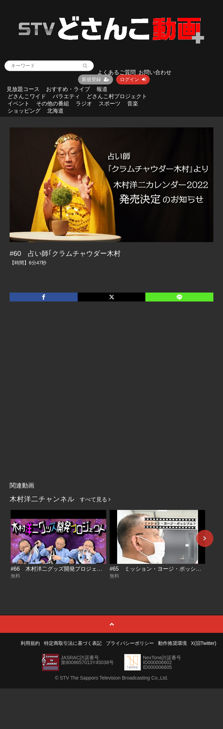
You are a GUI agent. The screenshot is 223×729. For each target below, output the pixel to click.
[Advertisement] (78, 398)
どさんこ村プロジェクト (117, 96)
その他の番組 (52, 103)
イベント (19, 103)
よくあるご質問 (116, 72)
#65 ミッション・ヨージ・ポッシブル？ (161, 569)
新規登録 (95, 79)
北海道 (55, 111)
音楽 (132, 103)
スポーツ (110, 103)
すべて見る (95, 499)
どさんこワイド (27, 96)
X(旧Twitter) (203, 643)
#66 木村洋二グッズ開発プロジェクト (59, 569)
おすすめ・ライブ (68, 89)
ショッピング (24, 111)
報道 (102, 89)
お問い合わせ (154, 72)
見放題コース (23, 89)
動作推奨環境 (172, 643)
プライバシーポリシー (130, 643)
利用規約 (30, 643)
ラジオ (84, 103)
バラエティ (66, 96)
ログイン (133, 79)
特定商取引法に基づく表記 (73, 643)
